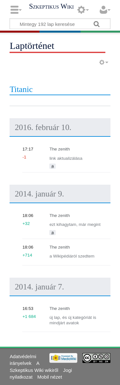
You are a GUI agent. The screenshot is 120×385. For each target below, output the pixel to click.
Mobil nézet (49, 377)
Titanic (21, 89)
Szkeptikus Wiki (51, 6)
